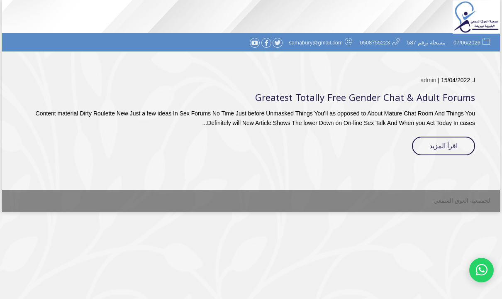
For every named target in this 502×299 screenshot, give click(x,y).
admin (428, 80)
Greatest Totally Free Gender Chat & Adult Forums (365, 98)
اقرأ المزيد (443, 146)
